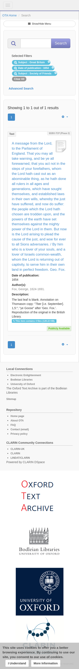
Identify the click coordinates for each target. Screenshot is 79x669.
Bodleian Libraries (22, 379)
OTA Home (9, 15)
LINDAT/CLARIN (20, 457)
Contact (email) (20, 429)
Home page (17, 416)
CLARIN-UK (18, 449)
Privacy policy (19, 433)
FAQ (13, 425)
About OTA (17, 420)
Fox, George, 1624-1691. (28, 289)
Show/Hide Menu (39, 23)
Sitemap (11, 399)
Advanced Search (21, 88)
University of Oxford (23, 384)
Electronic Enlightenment (26, 375)
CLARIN (15, 453)
